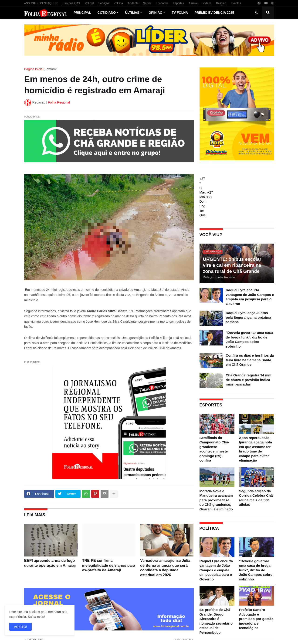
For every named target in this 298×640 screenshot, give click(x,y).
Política (118, 3)
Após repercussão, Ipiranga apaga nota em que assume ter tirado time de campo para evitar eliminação (255, 449)
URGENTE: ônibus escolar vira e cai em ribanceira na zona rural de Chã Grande (232, 265)
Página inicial (34, 69)
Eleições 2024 (71, 3)
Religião (221, 3)
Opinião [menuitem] (155, 12)
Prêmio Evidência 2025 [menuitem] (214, 12)
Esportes (178, 3)
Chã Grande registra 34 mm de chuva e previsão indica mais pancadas (248, 379)
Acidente (133, 3)
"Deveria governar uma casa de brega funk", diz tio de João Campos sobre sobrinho (249, 339)
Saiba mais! (36, 617)
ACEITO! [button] (20, 627)
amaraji (52, 69)
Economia (162, 3)
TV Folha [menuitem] (180, 12)
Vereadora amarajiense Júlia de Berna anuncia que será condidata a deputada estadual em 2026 (165, 568)
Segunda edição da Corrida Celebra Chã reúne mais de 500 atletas (256, 498)
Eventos (236, 3)
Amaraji (193, 3)
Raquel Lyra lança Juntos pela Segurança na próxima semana (248, 317)
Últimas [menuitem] (132, 12)
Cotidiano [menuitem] (107, 12)
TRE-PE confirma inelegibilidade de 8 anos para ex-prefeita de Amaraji (108, 565)
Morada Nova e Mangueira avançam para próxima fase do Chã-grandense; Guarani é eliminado (216, 500)
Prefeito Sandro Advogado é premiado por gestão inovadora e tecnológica (256, 619)
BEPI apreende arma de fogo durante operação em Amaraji (50, 563)
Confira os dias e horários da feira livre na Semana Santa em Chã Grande (250, 359)
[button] (257, 13)
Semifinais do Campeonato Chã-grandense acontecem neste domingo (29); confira (214, 449)
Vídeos (207, 3)
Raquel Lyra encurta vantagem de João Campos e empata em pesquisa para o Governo (250, 297)
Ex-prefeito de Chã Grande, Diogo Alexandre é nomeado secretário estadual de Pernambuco (216, 621)
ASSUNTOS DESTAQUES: (41, 3)
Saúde (147, 3)
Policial (89, 3)
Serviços (103, 3)
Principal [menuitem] (82, 12)
